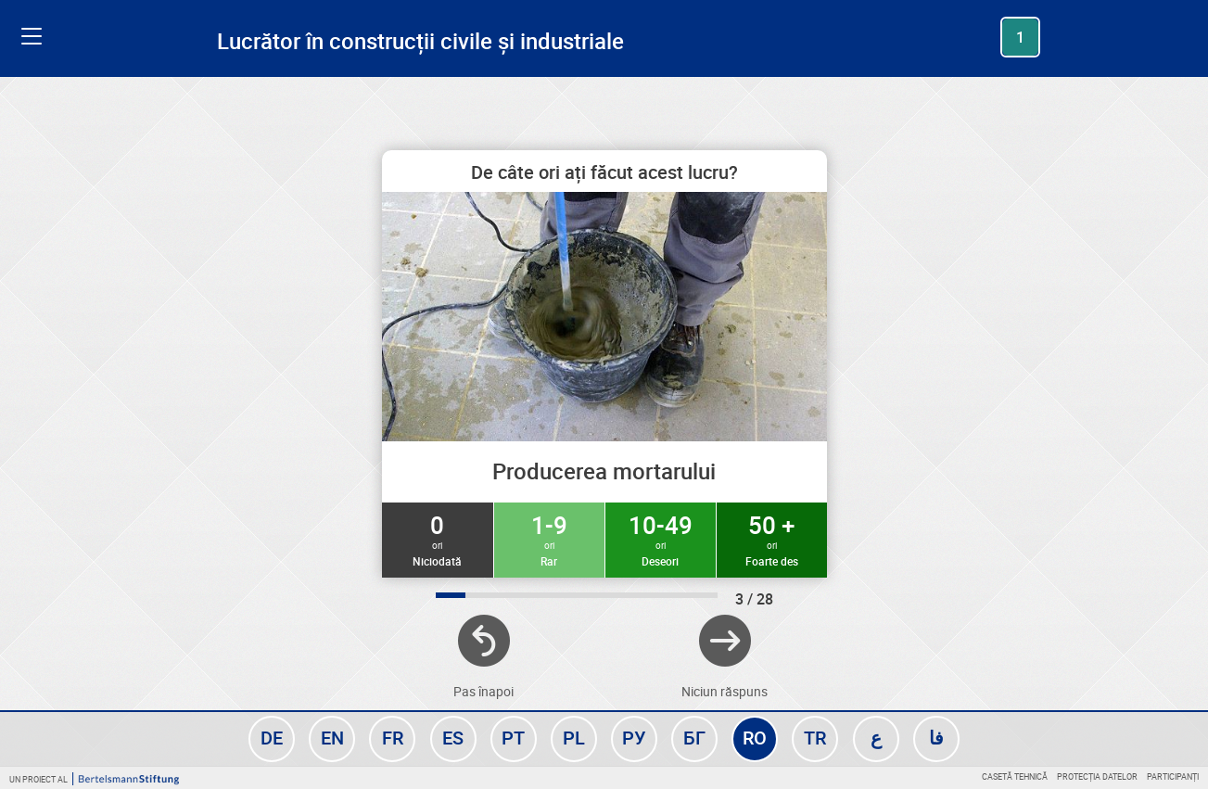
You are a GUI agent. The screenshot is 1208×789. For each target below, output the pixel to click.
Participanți (1173, 776)
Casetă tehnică (1015, 776)
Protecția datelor (1097, 776)
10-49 (660, 538)
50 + (772, 538)
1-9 (549, 538)
